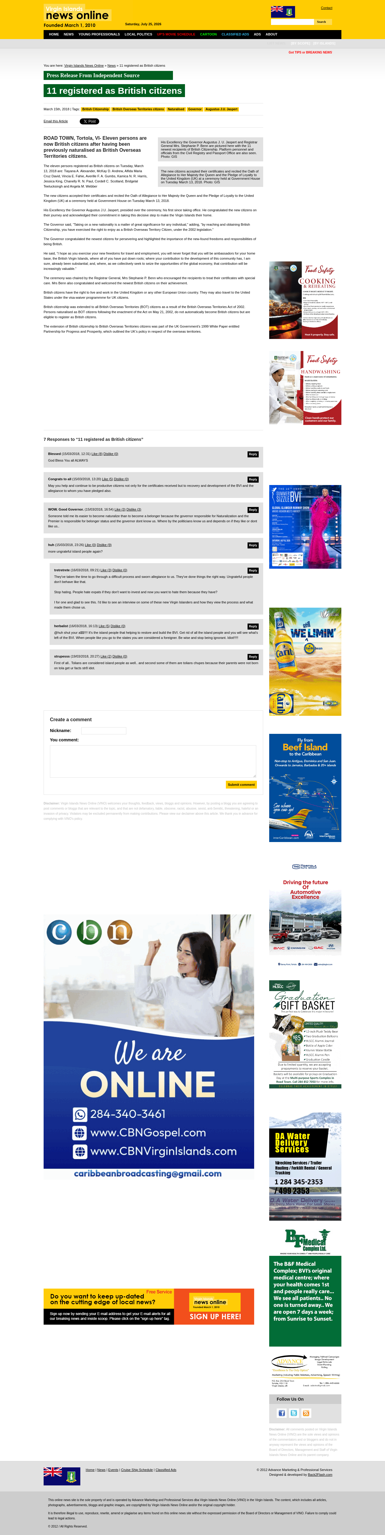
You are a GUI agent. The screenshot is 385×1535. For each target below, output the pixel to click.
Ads (257, 34)
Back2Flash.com (320, 1474)
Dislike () (110, 454)
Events (113, 1470)
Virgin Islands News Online (84, 65)
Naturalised (176, 109)
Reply (253, 454)
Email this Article (56, 121)
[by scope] (300, 43)
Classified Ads (166, 1470)
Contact (326, 8)
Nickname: (60, 730)
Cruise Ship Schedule (137, 1470)
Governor (195, 109)
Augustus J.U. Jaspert (222, 109)
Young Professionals (99, 34)
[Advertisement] (153, 380)
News (69, 34)
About (271, 34)
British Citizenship (95, 109)
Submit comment (241, 784)
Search (321, 21)
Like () (97, 454)
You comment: (64, 739)
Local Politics (138, 34)
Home (54, 34)
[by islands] (324, 43)
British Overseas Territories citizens (138, 109)
